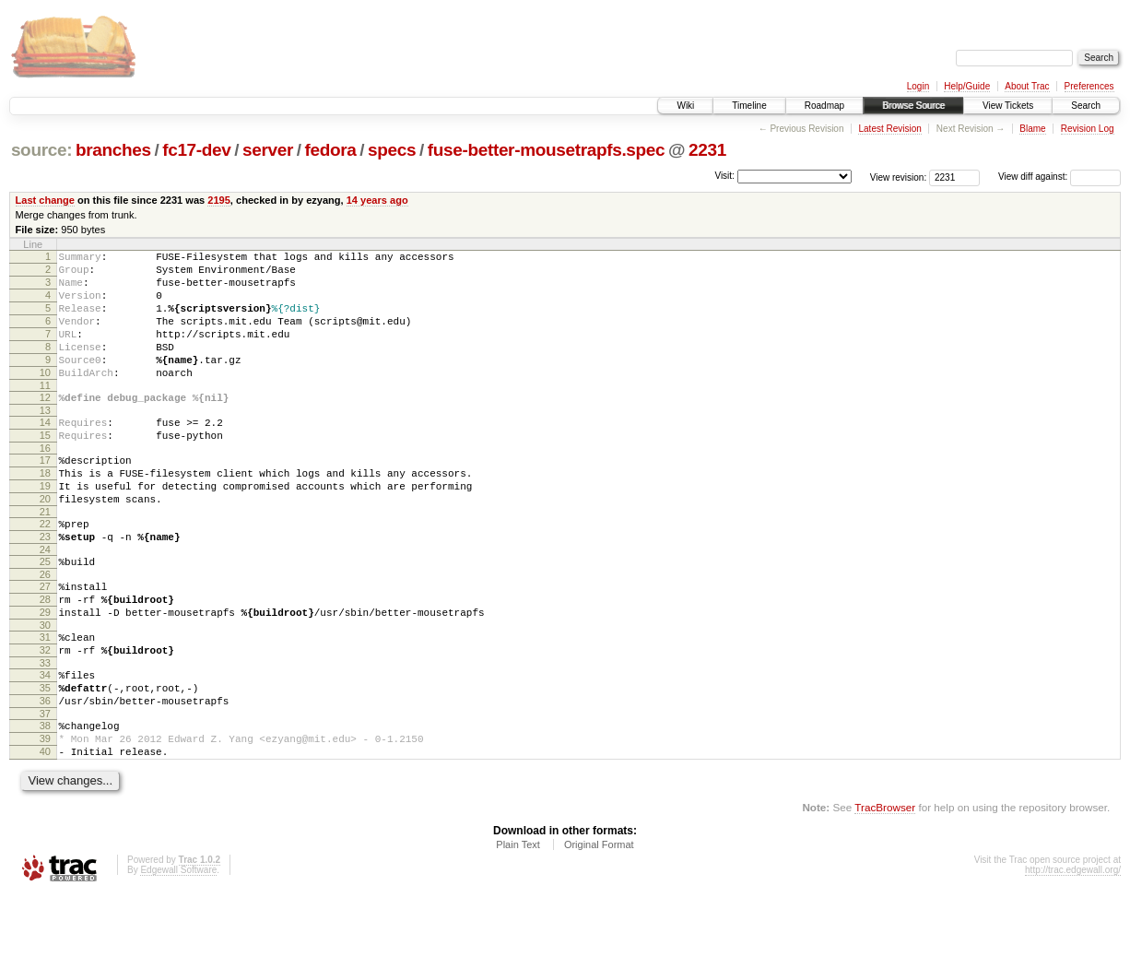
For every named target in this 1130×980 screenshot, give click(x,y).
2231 (707, 149)
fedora (331, 149)
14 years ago (377, 200)
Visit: (724, 176)
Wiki (685, 105)
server (267, 149)
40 (45, 834)
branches (113, 149)
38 (45, 803)
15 (45, 468)
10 (45, 397)
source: (41, 149)
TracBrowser (884, 893)
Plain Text (518, 930)
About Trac (1027, 86)
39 (45, 818)
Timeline (749, 105)
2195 (218, 200)
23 (45, 586)
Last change (45, 200)
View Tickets (1008, 105)
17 (45, 496)
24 (45, 602)
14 (45, 452)
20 (45, 543)
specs (392, 149)
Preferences (1089, 86)
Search (1086, 105)
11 (45, 413)
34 (45, 744)
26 (45, 629)
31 (45, 700)
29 (45, 673)
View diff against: (1059, 176)
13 (45, 440)
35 (45, 759)
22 (45, 570)
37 (45, 791)
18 (45, 511)
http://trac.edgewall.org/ (1073, 955)
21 (45, 558)
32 (45, 716)
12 (45, 425)
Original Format (599, 930)
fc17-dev (196, 149)
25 (45, 614)
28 (45, 657)
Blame (1032, 129)
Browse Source (913, 105)
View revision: (898, 176)
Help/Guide (967, 86)
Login (918, 86)
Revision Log (1087, 129)
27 (45, 641)
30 (45, 688)
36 (45, 775)
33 (45, 732)
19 (45, 527)
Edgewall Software (178, 955)
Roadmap (824, 105)
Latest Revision (889, 129)
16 (45, 484)
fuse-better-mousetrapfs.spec (546, 149)
